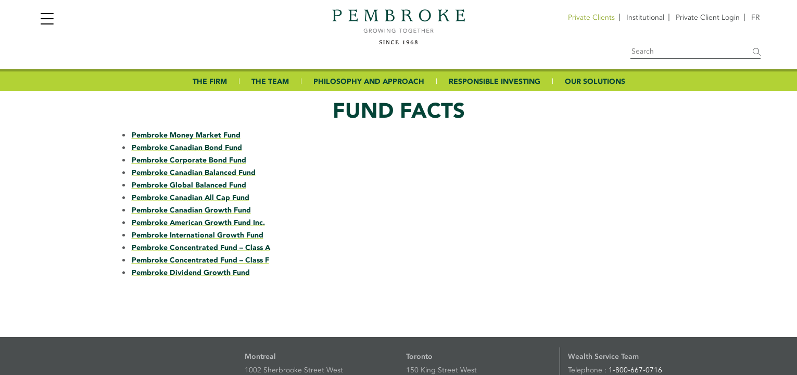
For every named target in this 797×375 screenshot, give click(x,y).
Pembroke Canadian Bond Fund (187, 148)
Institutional (645, 17)
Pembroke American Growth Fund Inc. (198, 223)
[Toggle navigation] (46, 20)
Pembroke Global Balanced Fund (189, 185)
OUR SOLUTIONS (595, 81)
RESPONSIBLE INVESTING (494, 81)
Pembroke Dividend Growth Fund (191, 273)
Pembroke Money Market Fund (186, 135)
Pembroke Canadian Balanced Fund (194, 173)
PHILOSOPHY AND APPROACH (368, 81)
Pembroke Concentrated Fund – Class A (201, 248)
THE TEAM (270, 81)
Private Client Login (708, 17)
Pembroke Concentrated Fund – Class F (200, 260)
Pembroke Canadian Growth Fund (191, 210)
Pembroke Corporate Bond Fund (189, 160)
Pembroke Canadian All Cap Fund (190, 198)
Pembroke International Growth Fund (197, 235)
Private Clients (591, 17)
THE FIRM (210, 81)
